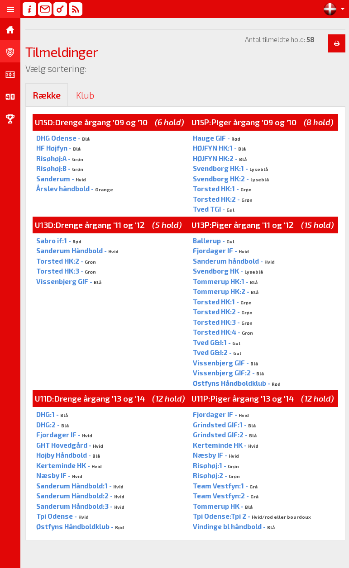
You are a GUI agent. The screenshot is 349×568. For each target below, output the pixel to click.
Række (47, 95)
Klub (85, 95)
